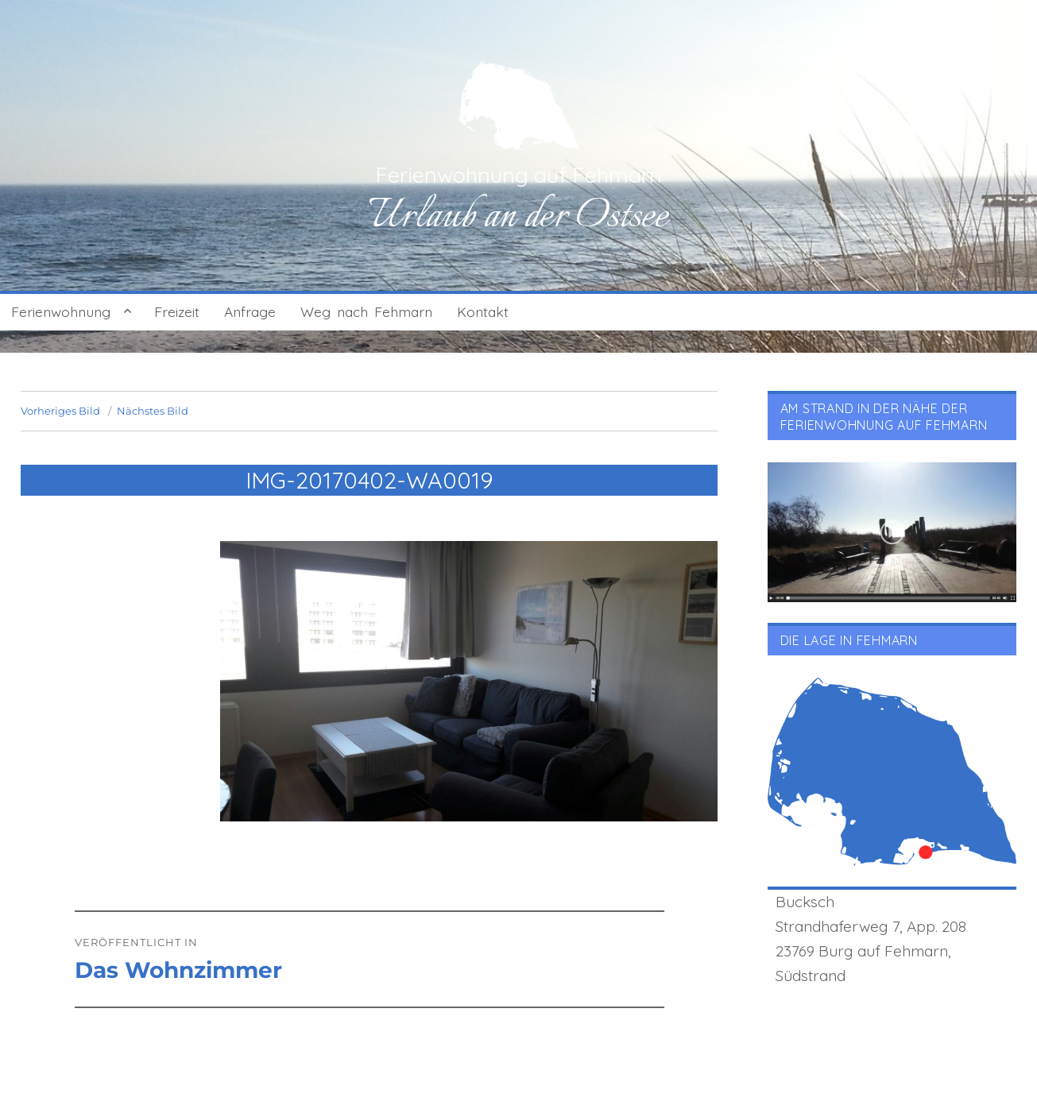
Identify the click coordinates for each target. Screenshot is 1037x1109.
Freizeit (176, 311)
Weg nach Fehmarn (366, 311)
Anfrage (250, 311)
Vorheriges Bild (60, 410)
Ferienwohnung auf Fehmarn (518, 174)
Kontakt (483, 311)
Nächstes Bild (152, 410)
